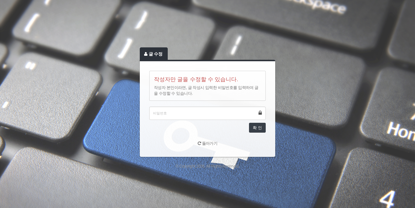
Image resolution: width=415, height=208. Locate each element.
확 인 (257, 127)
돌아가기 (208, 143)
